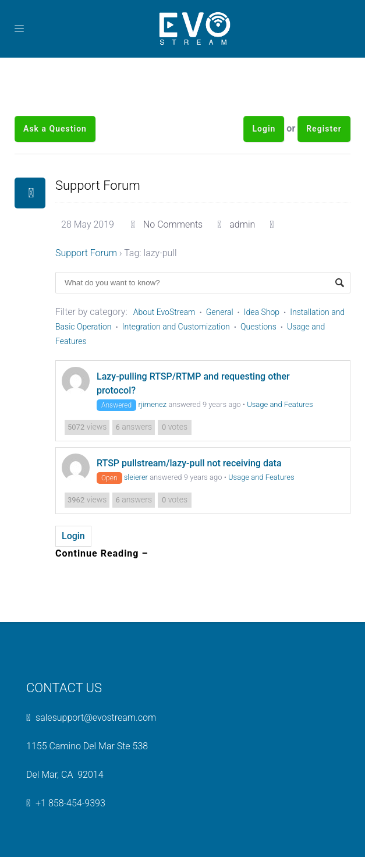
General (219, 312)
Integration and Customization (176, 326)
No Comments (173, 224)
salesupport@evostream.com (96, 717)
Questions (258, 326)
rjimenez (152, 404)
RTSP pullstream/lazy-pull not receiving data (189, 463)
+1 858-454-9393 (70, 803)
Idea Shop (261, 312)
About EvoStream (164, 312)
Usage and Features (280, 404)
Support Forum (97, 185)
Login (263, 128)
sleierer (136, 477)
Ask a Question (55, 128)
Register (324, 128)
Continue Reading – (101, 553)
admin (242, 224)
